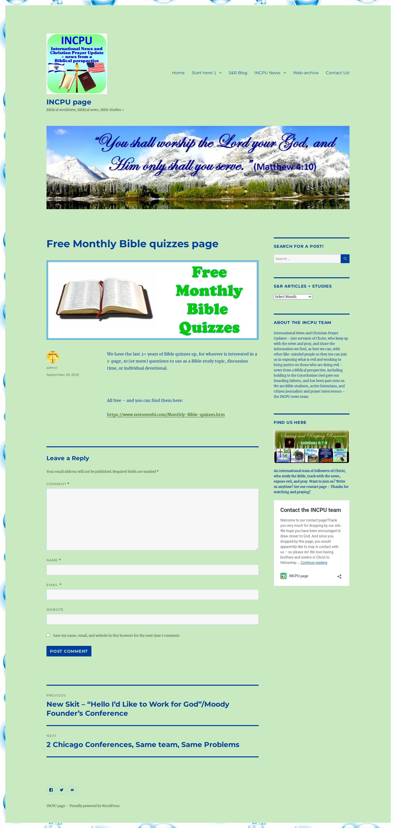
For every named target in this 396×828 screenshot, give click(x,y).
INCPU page (68, 102)
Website (55, 610)
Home (178, 72)
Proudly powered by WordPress (95, 806)
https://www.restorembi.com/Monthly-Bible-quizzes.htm (166, 414)
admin (52, 368)
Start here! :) (204, 72)
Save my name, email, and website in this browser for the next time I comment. (116, 635)
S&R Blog (238, 72)
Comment (57, 484)
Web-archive (306, 72)
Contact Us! (338, 72)
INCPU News (267, 72)
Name (53, 560)
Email (54, 585)
